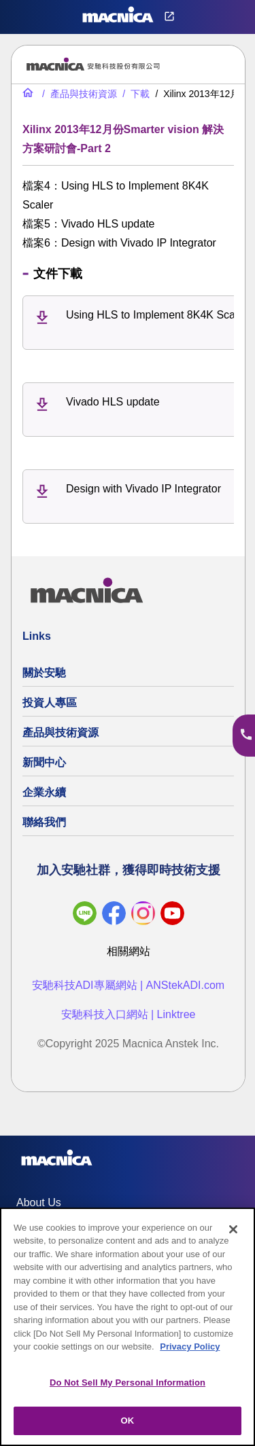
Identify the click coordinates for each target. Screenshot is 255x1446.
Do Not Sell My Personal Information (127, 1382)
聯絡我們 (44, 822)
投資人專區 (49, 702)
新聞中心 (44, 762)
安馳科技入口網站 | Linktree (128, 1014)
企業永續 (44, 792)
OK (128, 1420)
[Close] (233, 1229)
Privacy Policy (190, 1346)
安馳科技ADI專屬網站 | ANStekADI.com (128, 985)
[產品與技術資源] (78, 93)
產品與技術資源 (60, 732)
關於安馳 (44, 673)
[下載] (135, 93)
